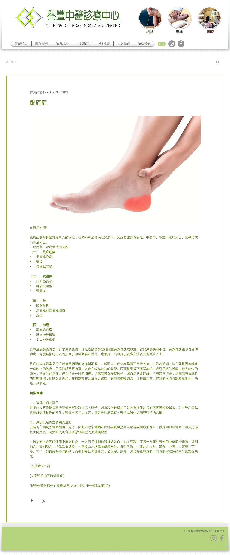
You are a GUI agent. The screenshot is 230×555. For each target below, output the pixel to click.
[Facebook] (181, 43)
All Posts (11, 61)
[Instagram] (171, 43)
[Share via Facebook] (32, 500)
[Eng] (162, 44)
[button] (218, 62)
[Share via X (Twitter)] (43, 500)
